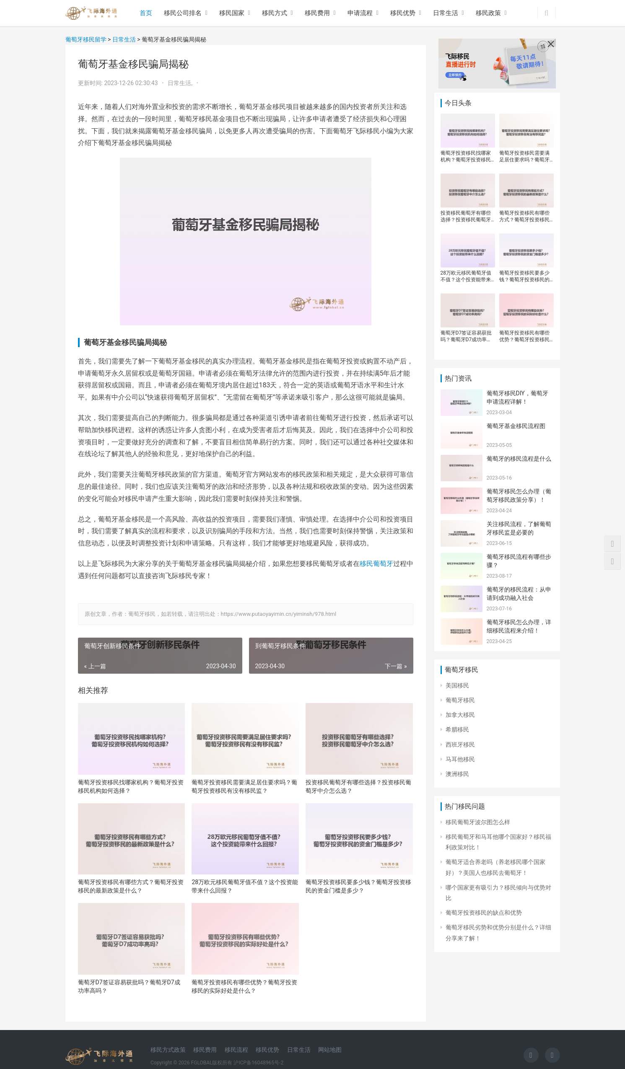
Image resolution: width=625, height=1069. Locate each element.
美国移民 (457, 685)
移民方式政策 (168, 1049)
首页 (146, 13)
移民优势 (402, 13)
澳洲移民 (457, 774)
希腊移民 (457, 729)
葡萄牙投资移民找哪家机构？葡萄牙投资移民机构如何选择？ (131, 786)
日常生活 (445, 13)
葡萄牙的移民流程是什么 (519, 458)
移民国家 (231, 13)
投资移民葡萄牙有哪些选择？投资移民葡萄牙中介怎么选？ (358, 786)
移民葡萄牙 (376, 564)
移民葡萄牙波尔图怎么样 (478, 822)
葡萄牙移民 (460, 700)
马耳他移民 (460, 759)
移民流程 (236, 1049)
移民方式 (274, 13)
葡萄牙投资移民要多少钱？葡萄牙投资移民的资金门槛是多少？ (358, 886)
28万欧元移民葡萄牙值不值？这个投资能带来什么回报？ (245, 886)
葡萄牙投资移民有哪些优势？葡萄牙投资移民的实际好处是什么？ (244, 986)
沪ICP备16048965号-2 (258, 1063)
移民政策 (488, 13)
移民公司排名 (183, 13)
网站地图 (330, 1049)
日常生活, (181, 83)
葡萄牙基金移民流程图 (516, 426)
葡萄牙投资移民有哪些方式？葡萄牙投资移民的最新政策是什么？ (131, 886)
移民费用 (317, 13)
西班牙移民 (460, 744)
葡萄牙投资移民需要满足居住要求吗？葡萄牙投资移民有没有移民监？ (244, 786)
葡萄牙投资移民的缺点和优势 (484, 912)
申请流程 (360, 13)
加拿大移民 (460, 714)
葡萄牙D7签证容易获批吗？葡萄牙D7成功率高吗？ (129, 986)
